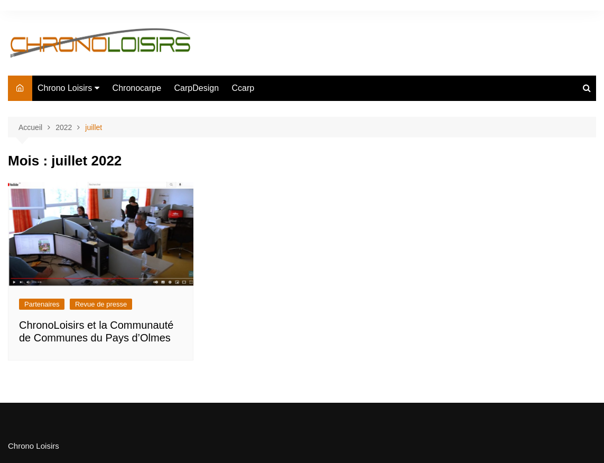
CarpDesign (196, 88)
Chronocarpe (137, 88)
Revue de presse (101, 304)
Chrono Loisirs (65, 88)
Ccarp (243, 88)
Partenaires (41, 304)
